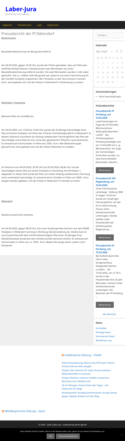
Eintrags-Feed (103, 332)
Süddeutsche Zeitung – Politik (82, 355)
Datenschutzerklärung (68, 436)
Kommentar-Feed (105, 336)
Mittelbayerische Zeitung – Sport (25, 411)
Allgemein (7, 25)
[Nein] (121, 434)
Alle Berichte (109, 314)
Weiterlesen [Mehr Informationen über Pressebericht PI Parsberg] (105, 170)
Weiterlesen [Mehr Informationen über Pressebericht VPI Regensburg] (105, 237)
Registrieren (53, 25)
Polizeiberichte (24, 25)
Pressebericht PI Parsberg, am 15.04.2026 (105, 249)
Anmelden (101, 328)
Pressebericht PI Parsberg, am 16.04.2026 (105, 114)
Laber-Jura (20, 9)
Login (39, 25)
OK (50, 436)
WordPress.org (104, 340)
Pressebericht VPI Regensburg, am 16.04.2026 (106, 182)
